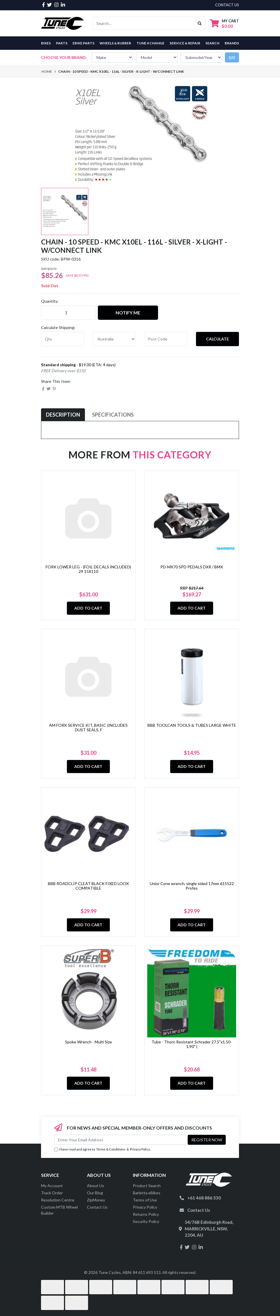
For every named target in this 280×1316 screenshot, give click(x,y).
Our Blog (95, 1192)
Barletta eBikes (146, 1192)
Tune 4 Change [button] (150, 43)
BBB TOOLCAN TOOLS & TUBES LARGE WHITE (191, 725)
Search (212, 43)
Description (63, 414)
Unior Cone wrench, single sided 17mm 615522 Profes (192, 886)
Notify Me (128, 312)
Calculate (217, 338)
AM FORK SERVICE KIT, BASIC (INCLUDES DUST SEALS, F (88, 727)
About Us (95, 1185)
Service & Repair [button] (185, 43)
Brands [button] (232, 43)
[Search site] (199, 23)
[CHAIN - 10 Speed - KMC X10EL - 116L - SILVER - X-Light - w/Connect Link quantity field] (68, 313)
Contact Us (97, 1207)
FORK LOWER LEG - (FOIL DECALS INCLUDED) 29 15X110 (88, 569)
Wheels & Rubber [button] (115, 43)
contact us (227, 5)
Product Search (147, 1185)
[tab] (63, 414)
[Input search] (144, 23)
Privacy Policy (140, 1149)
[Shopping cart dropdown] (224, 23)
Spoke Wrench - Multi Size (88, 1041)
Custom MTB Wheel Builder (59, 1210)
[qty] (62, 339)
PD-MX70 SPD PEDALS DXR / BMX (191, 566)
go (232, 57)
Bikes (46, 43)
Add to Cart (88, 608)
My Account (52, 1185)
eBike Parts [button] (83, 43)
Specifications (113, 414)
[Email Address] (120, 1140)
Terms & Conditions (110, 1149)
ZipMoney (96, 1199)
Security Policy (146, 1221)
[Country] (114, 339)
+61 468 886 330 (204, 1197)
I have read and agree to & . (102, 1149)
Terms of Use (145, 1199)
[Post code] (165, 339)
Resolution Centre (57, 1199)
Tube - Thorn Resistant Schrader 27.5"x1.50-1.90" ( (191, 1044)
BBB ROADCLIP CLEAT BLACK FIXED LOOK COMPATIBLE (88, 886)
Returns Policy (146, 1214)
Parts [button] (61, 43)
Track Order (52, 1192)
